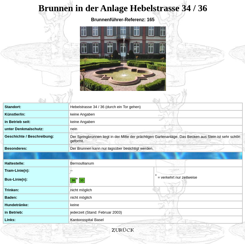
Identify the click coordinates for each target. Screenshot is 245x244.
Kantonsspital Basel (87, 220)
